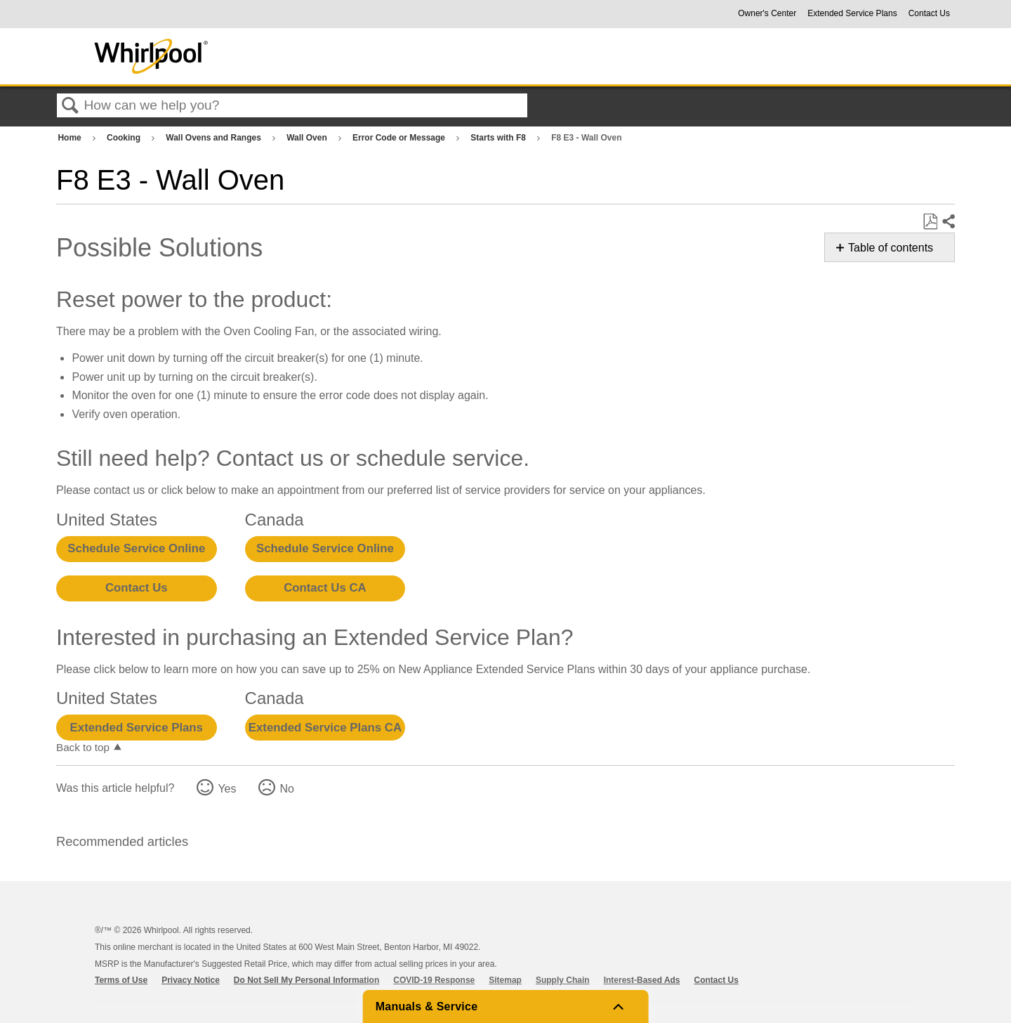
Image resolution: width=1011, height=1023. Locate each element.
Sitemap (505, 980)
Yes (227, 789)
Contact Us (929, 13)
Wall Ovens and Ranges (214, 138)
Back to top (83, 747)
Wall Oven (307, 138)
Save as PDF (930, 222)
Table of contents (890, 248)
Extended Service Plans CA (325, 727)
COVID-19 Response (434, 980)
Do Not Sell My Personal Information (306, 980)
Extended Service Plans (852, 13)
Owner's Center (767, 13)
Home (71, 138)
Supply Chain (563, 980)
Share (948, 222)
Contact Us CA (325, 587)
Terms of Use (121, 980)
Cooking (125, 138)
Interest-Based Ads (642, 980)
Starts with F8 (499, 138)
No (286, 789)
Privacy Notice (190, 980)
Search (70, 106)
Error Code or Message (399, 138)
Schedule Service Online (136, 548)
